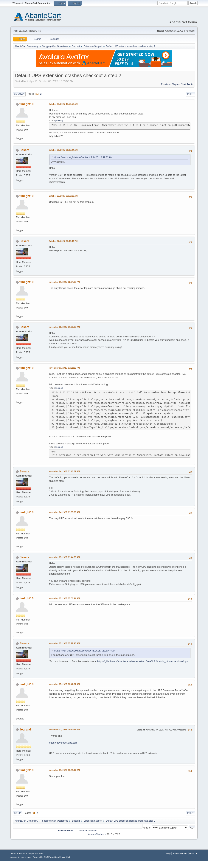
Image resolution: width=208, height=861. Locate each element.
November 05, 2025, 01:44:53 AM (64, 557)
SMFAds (13, 857)
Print (190, 94)
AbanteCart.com (97, 834)
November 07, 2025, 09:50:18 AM (64, 729)
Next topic (187, 84)
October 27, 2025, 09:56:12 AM (63, 196)
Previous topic (170, 84)
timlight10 (26, 104)
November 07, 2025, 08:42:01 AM (64, 684)
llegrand (25, 729)
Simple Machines (35, 853)
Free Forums (26, 857)
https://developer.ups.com (63, 742)
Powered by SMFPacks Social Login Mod (51, 857)
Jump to (146, 827)
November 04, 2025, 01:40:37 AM (64, 471)
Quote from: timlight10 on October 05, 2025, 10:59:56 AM (83, 157)
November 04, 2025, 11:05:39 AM (64, 512)
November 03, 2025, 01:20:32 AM (64, 327)
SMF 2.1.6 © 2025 (18, 853)
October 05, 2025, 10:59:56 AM (63, 104)
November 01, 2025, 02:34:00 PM (64, 282)
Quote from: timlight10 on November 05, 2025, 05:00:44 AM (84, 650)
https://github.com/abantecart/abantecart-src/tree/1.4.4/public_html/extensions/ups (142, 661)
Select (59, 120)
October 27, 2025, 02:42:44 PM (63, 241)
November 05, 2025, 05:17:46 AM (64, 643)
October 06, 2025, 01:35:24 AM (63, 150)
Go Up (17, 813)
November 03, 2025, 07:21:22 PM (64, 368)
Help (168, 853)
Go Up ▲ (193, 853)
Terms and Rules (179, 853)
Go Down (19, 94)
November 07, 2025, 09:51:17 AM (64, 770)
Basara (24, 150)
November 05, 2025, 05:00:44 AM (64, 598)
